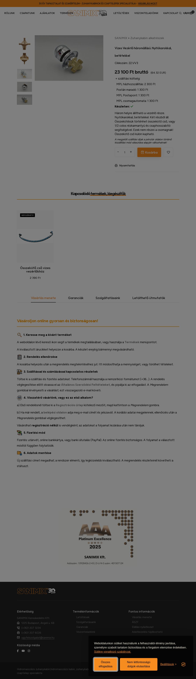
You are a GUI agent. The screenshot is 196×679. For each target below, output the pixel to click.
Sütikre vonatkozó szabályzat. (112, 651)
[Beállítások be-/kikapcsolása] (168, 664)
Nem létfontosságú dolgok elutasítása (138, 664)
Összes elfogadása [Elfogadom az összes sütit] (105, 664)
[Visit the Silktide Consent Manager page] (183, 664)
